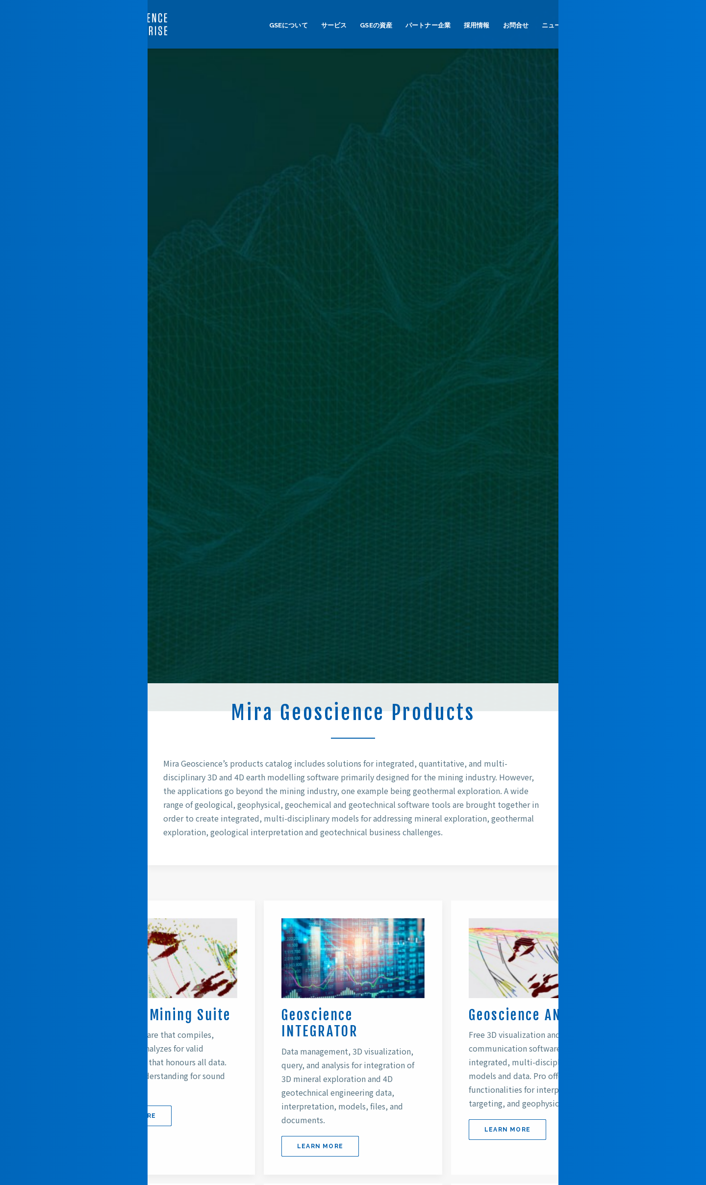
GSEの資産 (376, 25)
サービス (334, 25)
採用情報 (477, 25)
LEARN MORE (133, 1115)
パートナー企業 (428, 25)
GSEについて (288, 25)
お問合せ (516, 25)
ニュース (555, 25)
